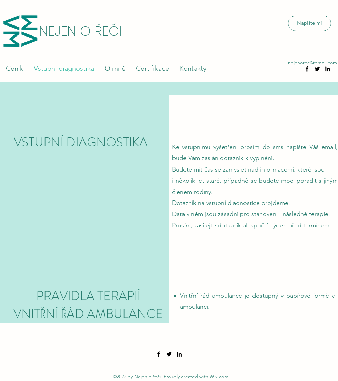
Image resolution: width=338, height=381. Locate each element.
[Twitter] (169, 354)
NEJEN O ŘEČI (80, 31)
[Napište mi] (309, 23)
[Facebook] (158, 354)
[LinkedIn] (327, 68)
